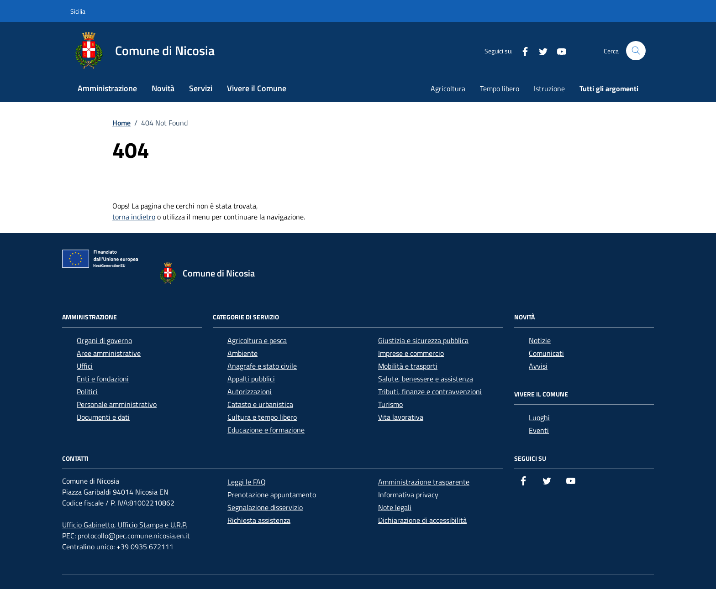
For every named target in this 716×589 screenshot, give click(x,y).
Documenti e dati (103, 417)
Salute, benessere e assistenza (425, 378)
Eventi (539, 430)
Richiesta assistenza (258, 520)
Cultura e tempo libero (262, 417)
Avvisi (538, 365)
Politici (87, 391)
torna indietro (133, 216)
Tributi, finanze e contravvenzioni (430, 391)
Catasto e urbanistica (260, 404)
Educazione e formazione (266, 429)
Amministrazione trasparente (423, 481)
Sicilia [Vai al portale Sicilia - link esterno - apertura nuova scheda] (77, 11)
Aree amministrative (109, 353)
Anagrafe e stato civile (262, 365)
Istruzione (549, 88)
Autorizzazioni (249, 391)
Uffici (85, 365)
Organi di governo (104, 340)
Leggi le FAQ (246, 481)
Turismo (390, 404)
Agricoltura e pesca (257, 340)
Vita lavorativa (400, 417)
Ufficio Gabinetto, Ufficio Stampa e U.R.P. (124, 524)
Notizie (540, 340)
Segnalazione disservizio (265, 507)
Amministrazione (107, 88)
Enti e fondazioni (103, 378)
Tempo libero (499, 88)
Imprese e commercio (411, 353)
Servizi (200, 88)
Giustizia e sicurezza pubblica (423, 340)
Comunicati (546, 353)
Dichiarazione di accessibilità (422, 520)
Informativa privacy (408, 494)
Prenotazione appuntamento (271, 494)
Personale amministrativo (117, 404)
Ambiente (242, 353)
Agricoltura (448, 88)
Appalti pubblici (251, 378)
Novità (163, 88)
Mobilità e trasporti (407, 365)
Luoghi (539, 417)
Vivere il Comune (256, 88)
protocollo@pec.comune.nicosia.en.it (134, 535)
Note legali (394, 507)
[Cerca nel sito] (636, 51)
